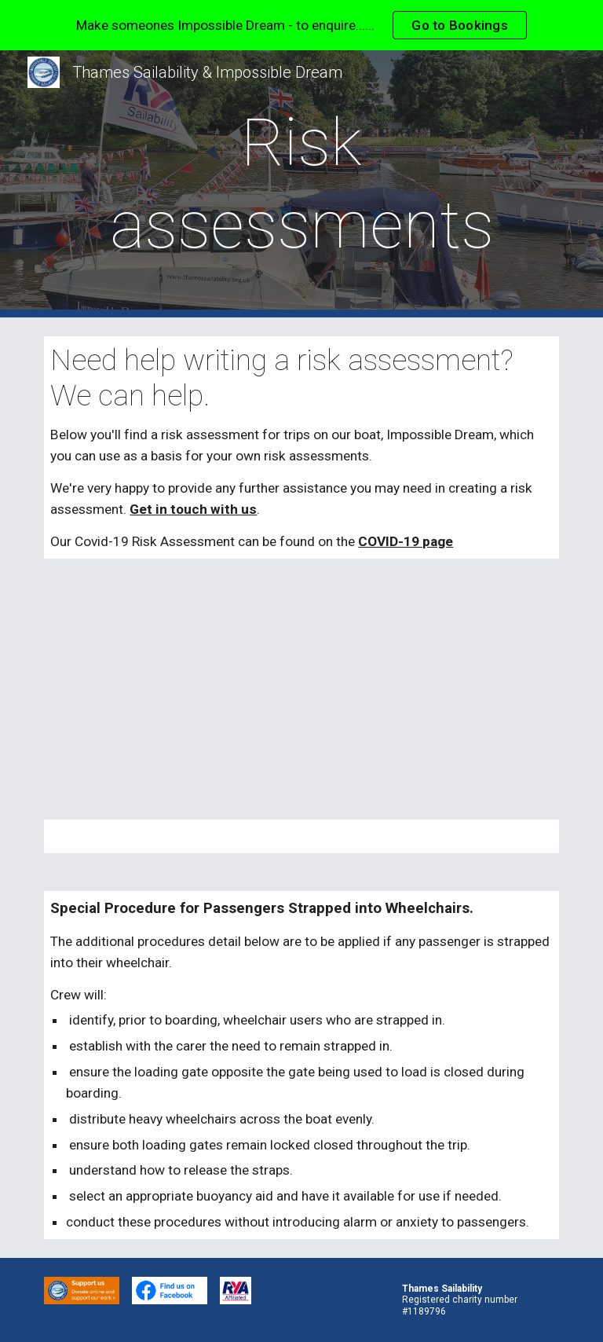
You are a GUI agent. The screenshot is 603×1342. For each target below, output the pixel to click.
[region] (301, 25)
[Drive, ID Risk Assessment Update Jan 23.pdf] (301, 689)
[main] (301, 184)
